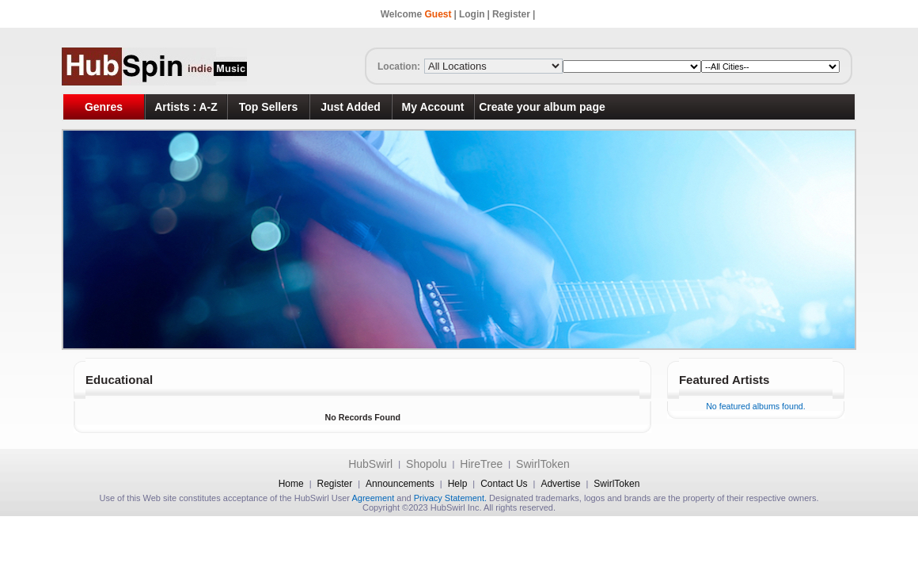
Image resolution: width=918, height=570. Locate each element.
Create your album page (542, 107)
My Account (433, 107)
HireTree (481, 464)
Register (511, 14)
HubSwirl (370, 464)
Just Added (351, 107)
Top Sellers (268, 107)
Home (291, 483)
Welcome (416, 14)
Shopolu (426, 464)
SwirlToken (543, 464)
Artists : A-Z (186, 107)
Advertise (560, 483)
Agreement (372, 498)
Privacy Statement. (450, 498)
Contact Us (503, 483)
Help (458, 483)
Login (472, 14)
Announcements (400, 483)
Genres (104, 107)
